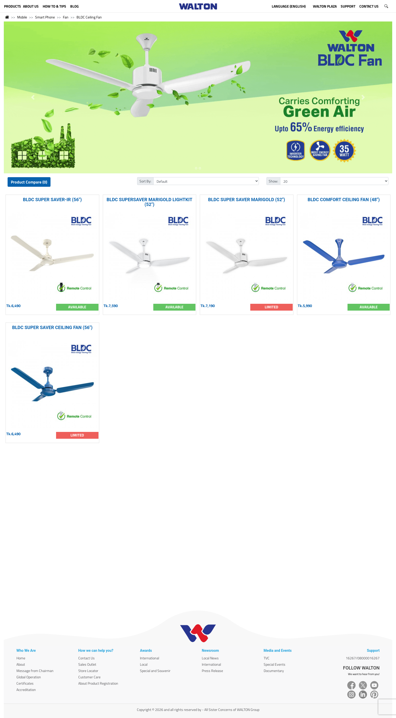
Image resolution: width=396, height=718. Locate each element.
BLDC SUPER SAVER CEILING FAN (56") (52, 327)
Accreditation (26, 689)
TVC (266, 658)
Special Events (274, 664)
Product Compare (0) (29, 182)
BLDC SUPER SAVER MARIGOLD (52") (246, 199)
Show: (273, 181)
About (20, 664)
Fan (65, 17)
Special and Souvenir (155, 670)
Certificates (25, 683)
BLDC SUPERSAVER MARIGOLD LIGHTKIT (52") (149, 202)
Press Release (212, 670)
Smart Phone (45, 17)
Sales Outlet (87, 664)
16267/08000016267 (363, 658)
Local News (210, 658)
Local (143, 664)
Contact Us (86, 658)
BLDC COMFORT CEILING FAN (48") (344, 199)
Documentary (274, 670)
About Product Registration (98, 683)
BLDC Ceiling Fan (89, 17)
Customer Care (89, 677)
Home (20, 658)
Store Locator (88, 670)
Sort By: (145, 181)
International (149, 658)
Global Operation (28, 677)
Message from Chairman (35, 670)
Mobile (22, 17)
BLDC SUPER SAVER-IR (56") (52, 199)
